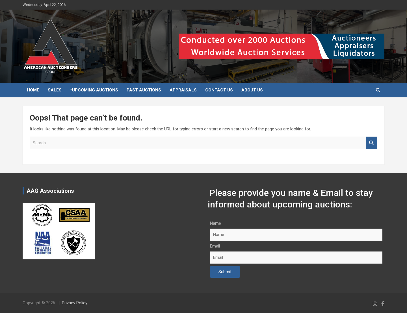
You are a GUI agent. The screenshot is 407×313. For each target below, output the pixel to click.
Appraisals (183, 90)
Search (371, 143)
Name (215, 223)
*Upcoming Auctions (94, 90)
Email (215, 246)
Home (33, 90)
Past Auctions (144, 90)
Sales (55, 90)
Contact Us (219, 90)
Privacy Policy (74, 302)
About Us (252, 90)
